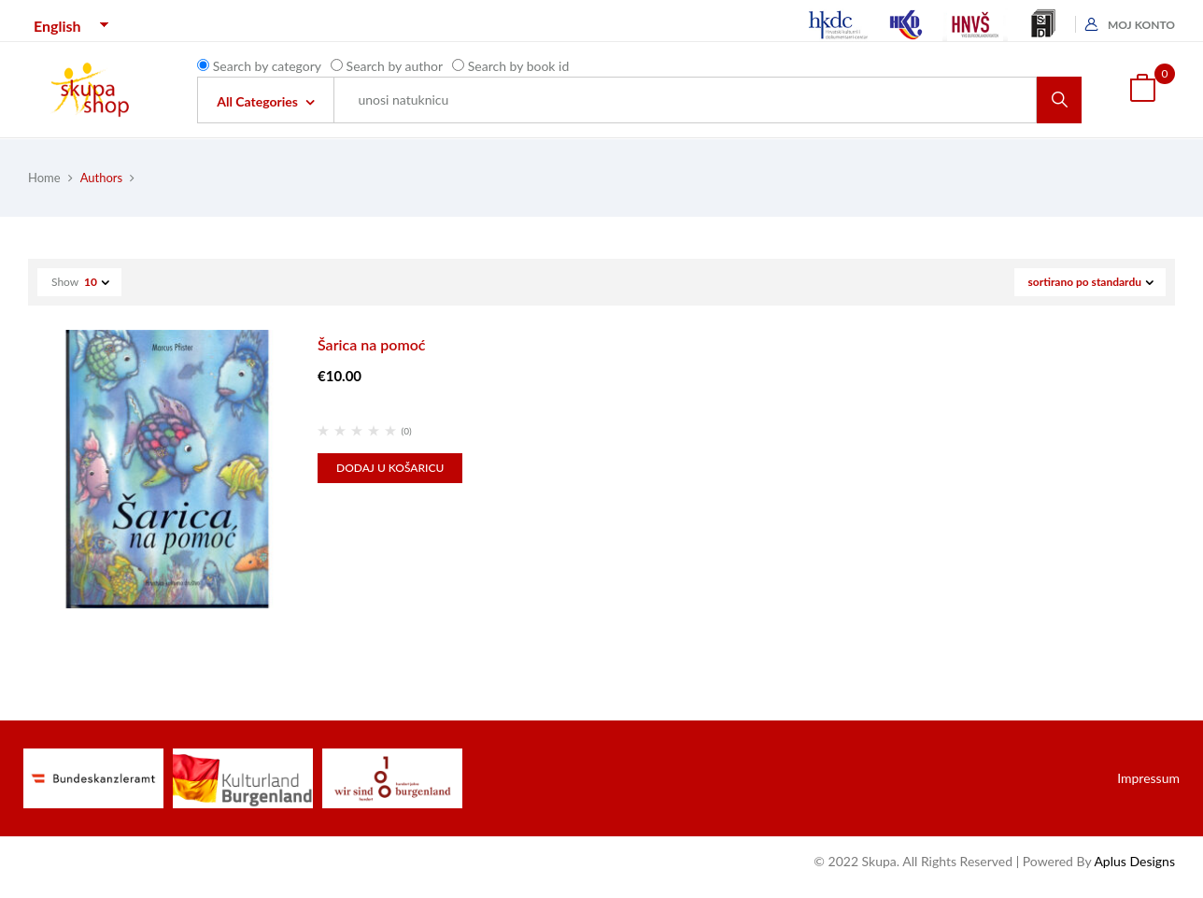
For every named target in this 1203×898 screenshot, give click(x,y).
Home (44, 177)
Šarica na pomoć (372, 344)
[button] (1142, 90)
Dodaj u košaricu (390, 468)
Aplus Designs (1134, 861)
